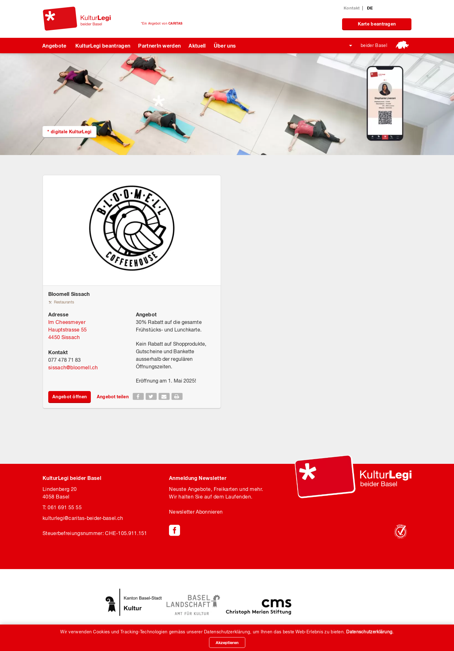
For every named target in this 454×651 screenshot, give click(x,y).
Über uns (225, 46)
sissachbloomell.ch (73, 367)
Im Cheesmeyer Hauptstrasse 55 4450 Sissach (67, 329)
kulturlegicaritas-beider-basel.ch (83, 518)
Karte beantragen (377, 23)
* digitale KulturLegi (69, 131)
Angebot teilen (112, 396)
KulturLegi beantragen (103, 46)
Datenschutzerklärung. (369, 631)
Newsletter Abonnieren (196, 512)
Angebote (54, 46)
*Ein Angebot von (161, 23)
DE (370, 7)
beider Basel (374, 45)
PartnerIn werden (159, 46)
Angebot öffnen (69, 396)
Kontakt (352, 7)
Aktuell (197, 46)
